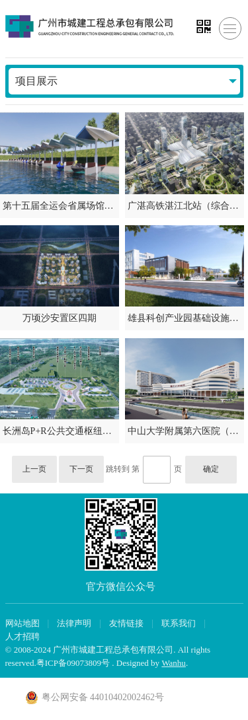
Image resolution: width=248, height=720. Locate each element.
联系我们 (178, 623)
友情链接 (126, 623)
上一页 (34, 469)
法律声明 (74, 623)
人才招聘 (22, 636)
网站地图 (22, 623)
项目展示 (36, 81)
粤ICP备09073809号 (73, 663)
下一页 (81, 469)
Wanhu (173, 663)
